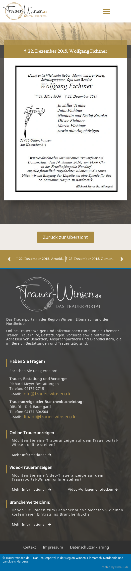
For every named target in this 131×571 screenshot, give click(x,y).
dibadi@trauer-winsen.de (49, 417)
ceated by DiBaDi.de (115, 567)
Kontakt (29, 547)
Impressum (53, 547)
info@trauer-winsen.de (46, 394)
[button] (106, 11)
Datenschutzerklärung (89, 547)
